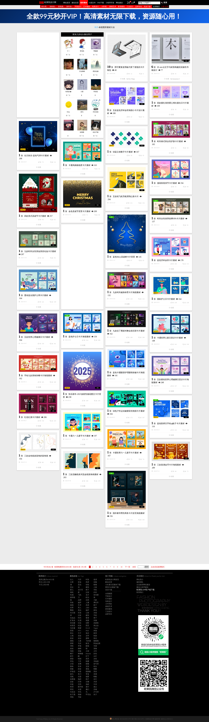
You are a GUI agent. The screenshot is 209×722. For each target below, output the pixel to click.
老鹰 (79, 664)
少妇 (87, 608)
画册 (87, 620)
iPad (87, 631)
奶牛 (71, 656)
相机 (71, 592)
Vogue (96, 628)
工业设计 (130, 7)
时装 (87, 580)
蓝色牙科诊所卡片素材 (167, 260)
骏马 (71, 674)
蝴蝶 (95, 669)
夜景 (95, 633)
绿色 (87, 585)
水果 (71, 582)
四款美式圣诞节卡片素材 (35, 216)
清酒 (95, 674)
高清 (87, 605)
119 (132, 3)
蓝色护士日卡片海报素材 (79, 337)
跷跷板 (88, 671)
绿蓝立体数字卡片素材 (123, 152)
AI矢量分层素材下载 (113, 585)
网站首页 (66, 3)
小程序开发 (110, 3)
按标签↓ (53, 7)
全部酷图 (108, 594)
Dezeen (88, 654)
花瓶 (71, 677)
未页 (134, 567)
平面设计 (78, 7)
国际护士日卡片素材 (166, 299)
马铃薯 (72, 628)
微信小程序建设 (142, 587)
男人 (79, 608)
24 (128, 2)
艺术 (79, 605)
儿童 (79, 641)
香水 (71, 633)
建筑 (87, 587)
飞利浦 (88, 641)
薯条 (71, 666)
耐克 (87, 643)
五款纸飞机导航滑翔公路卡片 (126, 196)
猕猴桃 (96, 641)
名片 (87, 595)
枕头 (95, 666)
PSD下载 (100, 3)
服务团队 (139, 582)
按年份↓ (69, 7)
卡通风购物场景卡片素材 (79, 165)
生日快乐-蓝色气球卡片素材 (36, 156)
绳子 (87, 679)
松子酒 (72, 694)
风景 (87, 582)
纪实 (79, 623)
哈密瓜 (72, 625)
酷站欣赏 (75, 3)
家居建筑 (121, 7)
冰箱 (95, 613)
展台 (95, 687)
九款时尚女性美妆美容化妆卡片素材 (40, 251)
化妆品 (72, 618)
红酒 (79, 620)
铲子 (87, 656)
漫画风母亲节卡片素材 (167, 183)
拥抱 (71, 641)
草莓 (79, 646)
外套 (79, 671)
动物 (95, 582)
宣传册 (96, 595)
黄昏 (71, 659)
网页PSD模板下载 (112, 587)
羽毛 (79, 692)
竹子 (79, 633)
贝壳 (79, 684)
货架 (79, 636)
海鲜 (87, 684)
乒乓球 (96, 692)
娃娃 (71, 648)
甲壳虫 (88, 694)
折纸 (95, 654)
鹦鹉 (71, 610)
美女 (71, 587)
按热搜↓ (61, 7)
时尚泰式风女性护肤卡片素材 (170, 141)
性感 (71, 595)
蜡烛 (79, 659)
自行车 (80, 590)
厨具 (87, 659)
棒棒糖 (80, 654)
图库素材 (83, 3)
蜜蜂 (87, 638)
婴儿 (71, 590)
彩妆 (79, 582)
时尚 (79, 618)
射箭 (71, 638)
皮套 (71, 682)
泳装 (95, 659)
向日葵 (72, 613)
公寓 (71, 636)
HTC (79, 631)
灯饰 (79, 682)
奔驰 (95, 631)
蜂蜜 (79, 628)
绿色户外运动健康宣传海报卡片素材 (129, 411)
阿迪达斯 (97, 643)
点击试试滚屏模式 (157, 567)
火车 (95, 651)
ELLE (88, 628)
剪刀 (79, 674)
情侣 (95, 638)
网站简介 (139, 580)
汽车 (79, 580)
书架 (79, 697)
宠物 (95, 648)
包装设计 (95, 7)
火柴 (87, 651)
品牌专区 (138, 7)
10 (121, 567)
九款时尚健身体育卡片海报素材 (127, 292)
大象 (95, 600)
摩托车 (96, 603)
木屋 (79, 689)
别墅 (87, 623)
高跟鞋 (96, 623)
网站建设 (119, 3)
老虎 (95, 580)
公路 (87, 613)
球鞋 (71, 646)
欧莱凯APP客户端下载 (145, 590)
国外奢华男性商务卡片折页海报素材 (129, 513)
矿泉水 (72, 620)
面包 (95, 610)
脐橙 (71, 643)
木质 (95, 682)
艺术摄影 (86, 7)
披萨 (79, 603)
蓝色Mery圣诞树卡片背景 (124, 257)
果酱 (71, 669)
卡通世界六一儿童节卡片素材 (126, 453)
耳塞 (95, 646)
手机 (95, 615)
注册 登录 (164, 7)
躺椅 (79, 648)
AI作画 (104, 7)
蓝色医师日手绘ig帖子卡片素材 (170, 423)
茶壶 (95, 671)
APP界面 (108, 604)
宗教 (95, 608)
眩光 (87, 597)
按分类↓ (44, 7)
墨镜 (87, 669)
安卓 (79, 666)
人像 (87, 603)
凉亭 (87, 636)
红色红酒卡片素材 (32, 417)
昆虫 (79, 585)
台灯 (95, 656)
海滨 (87, 633)
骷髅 (87, 661)
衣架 (71, 684)
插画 (71, 605)
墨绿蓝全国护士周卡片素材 (36, 295)
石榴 (87, 682)
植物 (95, 585)
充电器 (96, 661)
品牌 (79, 600)
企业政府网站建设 (143, 585)
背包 (71, 661)
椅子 (87, 590)
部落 (71, 631)
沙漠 (71, 664)
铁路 (95, 636)
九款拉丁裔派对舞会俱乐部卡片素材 (129, 331)
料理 (71, 687)
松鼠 (79, 625)
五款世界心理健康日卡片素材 (37, 337)
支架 (87, 666)
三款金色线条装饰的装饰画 (36, 456)
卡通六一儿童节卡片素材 (79, 436)
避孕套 (72, 597)
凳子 (95, 618)
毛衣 (79, 643)
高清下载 (147, 7)
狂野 (71, 608)
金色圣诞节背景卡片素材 (79, 211)
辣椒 (79, 694)
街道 (79, 613)
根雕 (87, 664)
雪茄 (71, 697)
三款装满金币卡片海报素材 (169, 465)
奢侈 (87, 618)
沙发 (87, 592)
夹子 (95, 694)
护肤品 (72, 671)
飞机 (79, 595)
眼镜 (87, 646)
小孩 (95, 587)
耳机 (95, 590)
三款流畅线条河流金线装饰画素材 (83, 474)
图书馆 (80, 687)
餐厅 (71, 654)
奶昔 (79, 669)
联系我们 (139, 592)
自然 (87, 600)
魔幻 (87, 689)
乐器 (79, 677)
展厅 (87, 687)
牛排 (95, 684)
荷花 (71, 689)
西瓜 (87, 625)
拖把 (79, 679)
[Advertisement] (38, 74)
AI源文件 (92, 3)
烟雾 (87, 677)
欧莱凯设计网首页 (112, 580)
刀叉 (79, 661)
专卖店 (72, 692)
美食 (71, 603)
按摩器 (72, 679)
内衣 (95, 592)
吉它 (95, 679)
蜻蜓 (95, 677)
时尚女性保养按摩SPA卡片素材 (170, 219)
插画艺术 (112, 7)
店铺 (95, 689)
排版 (79, 651)
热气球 (96, 664)
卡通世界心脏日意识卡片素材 (170, 338)
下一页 (127, 567)
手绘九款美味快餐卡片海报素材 (38, 375)
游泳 (79, 638)
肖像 (95, 620)
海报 (71, 651)
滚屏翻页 (156, 7)
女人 (71, 580)
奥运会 (96, 625)
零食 (87, 674)
